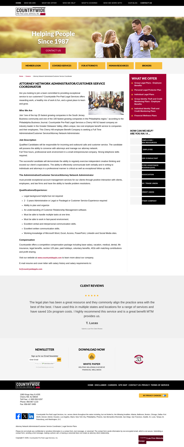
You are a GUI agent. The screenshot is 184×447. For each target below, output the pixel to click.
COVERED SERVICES (61, 65)
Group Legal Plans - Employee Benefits (147, 83)
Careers (118, 385)
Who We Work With (118, 3)
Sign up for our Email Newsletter (44, 356)
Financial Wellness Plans (144, 114)
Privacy (149, 385)
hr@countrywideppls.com (32, 269)
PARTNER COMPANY (153, 201)
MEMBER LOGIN (33, 65)
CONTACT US (53, 50)
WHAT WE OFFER (141, 78)
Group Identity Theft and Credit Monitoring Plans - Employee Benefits (147, 100)
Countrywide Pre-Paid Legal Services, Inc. (44, 438)
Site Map (128, 385)
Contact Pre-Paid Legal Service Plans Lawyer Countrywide (150, 11)
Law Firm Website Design (155, 439)
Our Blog (139, 3)
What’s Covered (96, 3)
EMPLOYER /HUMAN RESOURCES (153, 140)
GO (59, 360)
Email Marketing (42, 367)
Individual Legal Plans (143, 93)
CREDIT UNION (153, 192)
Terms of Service (161, 385)
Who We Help (75, 3)
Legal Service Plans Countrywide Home (30, 11)
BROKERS (146, 65)
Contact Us (155, 3)
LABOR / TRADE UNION (154, 183)
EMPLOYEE (153, 149)
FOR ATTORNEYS (89, 65)
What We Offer (55, 3)
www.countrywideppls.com (51, 257)
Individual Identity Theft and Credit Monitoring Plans (148, 108)
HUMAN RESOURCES (118, 65)
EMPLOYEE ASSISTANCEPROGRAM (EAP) (153, 166)
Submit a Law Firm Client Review (92, 329)
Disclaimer (107, 385)
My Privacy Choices (152, 396)
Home (21, 3)
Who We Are (36, 3)
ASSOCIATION (154, 174)
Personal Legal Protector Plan (146, 89)
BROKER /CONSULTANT (153, 157)
